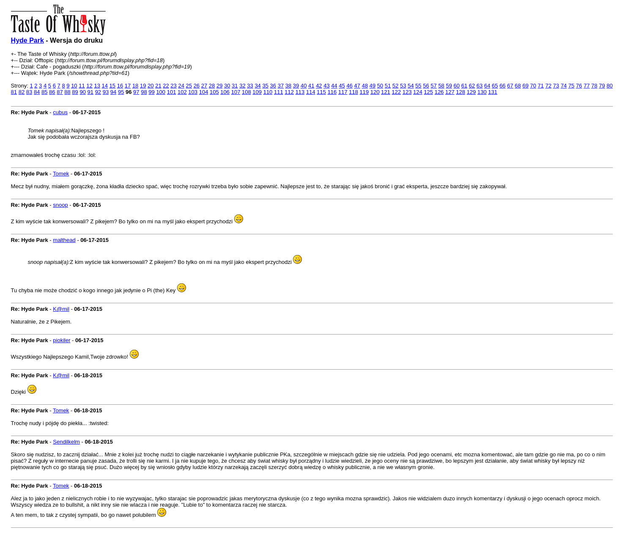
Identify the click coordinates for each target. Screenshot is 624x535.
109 (257, 92)
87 (60, 92)
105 (214, 92)
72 (548, 85)
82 (22, 92)
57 (434, 85)
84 (37, 92)
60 (457, 85)
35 (265, 85)
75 (571, 85)
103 (192, 92)
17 (128, 85)
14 (105, 85)
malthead (64, 240)
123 (407, 92)
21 (158, 85)
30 (227, 85)
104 (203, 92)
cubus (60, 112)
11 (82, 85)
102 (182, 92)
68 (518, 85)
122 (396, 92)
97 (136, 92)
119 (364, 92)
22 (166, 85)
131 (493, 92)
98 (144, 92)
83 (29, 92)
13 (97, 85)
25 (189, 85)
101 (171, 92)
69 (525, 85)
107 (236, 92)
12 (89, 85)
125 (428, 92)
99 (151, 92)
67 (510, 85)
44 (334, 85)
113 (300, 92)
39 (296, 85)
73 (556, 85)
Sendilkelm (66, 442)
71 (541, 85)
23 (173, 85)
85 (44, 92)
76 (579, 85)
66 (502, 85)
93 (106, 92)
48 (365, 85)
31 (235, 85)
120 (375, 92)
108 (246, 92)
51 (388, 85)
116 (332, 92)
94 (113, 92)
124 (417, 92)
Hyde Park (27, 40)
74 (564, 85)
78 (594, 85)
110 (268, 92)
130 (482, 92)
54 (410, 85)
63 (479, 85)
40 (304, 85)
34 (257, 85)
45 (342, 85)
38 (288, 85)
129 (471, 92)
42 (319, 85)
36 (273, 85)
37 (281, 85)
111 (278, 92)
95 (121, 92)
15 (112, 85)
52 (395, 85)
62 (472, 85)
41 (311, 85)
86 (52, 92)
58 (441, 85)
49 (372, 85)
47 (357, 85)
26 (197, 85)
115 (321, 92)
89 (75, 92)
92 (98, 92)
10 (74, 85)
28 (212, 85)
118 (353, 92)
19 (143, 85)
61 (464, 85)
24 (181, 85)
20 (150, 85)
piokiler (61, 340)
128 (460, 92)
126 (439, 92)
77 (586, 85)
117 (343, 92)
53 (403, 85)
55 (418, 85)
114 (310, 92)
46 (350, 85)
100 (160, 92)
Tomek (61, 173)
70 (533, 85)
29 (219, 85)
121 (385, 92)
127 (449, 92)
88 (67, 92)
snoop (60, 205)
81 (14, 92)
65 (495, 85)
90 (82, 92)
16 (120, 85)
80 (610, 85)
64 (487, 85)
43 (326, 85)
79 (602, 85)
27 (204, 85)
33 (250, 85)
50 (380, 85)
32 (242, 85)
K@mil (61, 309)
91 (90, 92)
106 (225, 92)
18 (135, 85)
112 (289, 92)
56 (426, 85)
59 (449, 85)
